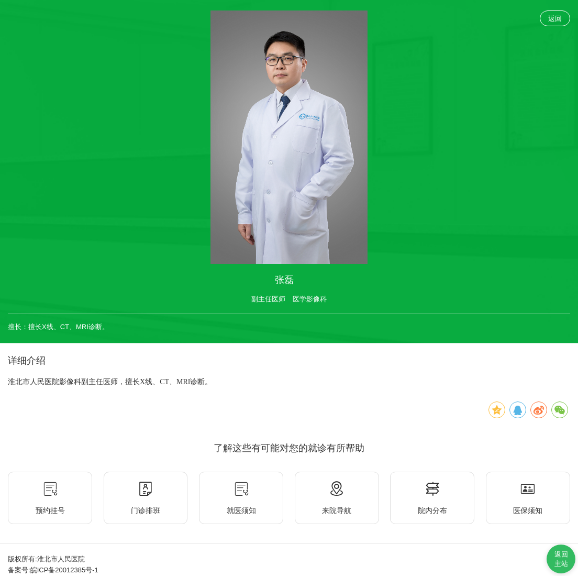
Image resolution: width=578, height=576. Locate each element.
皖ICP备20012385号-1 (64, 570)
